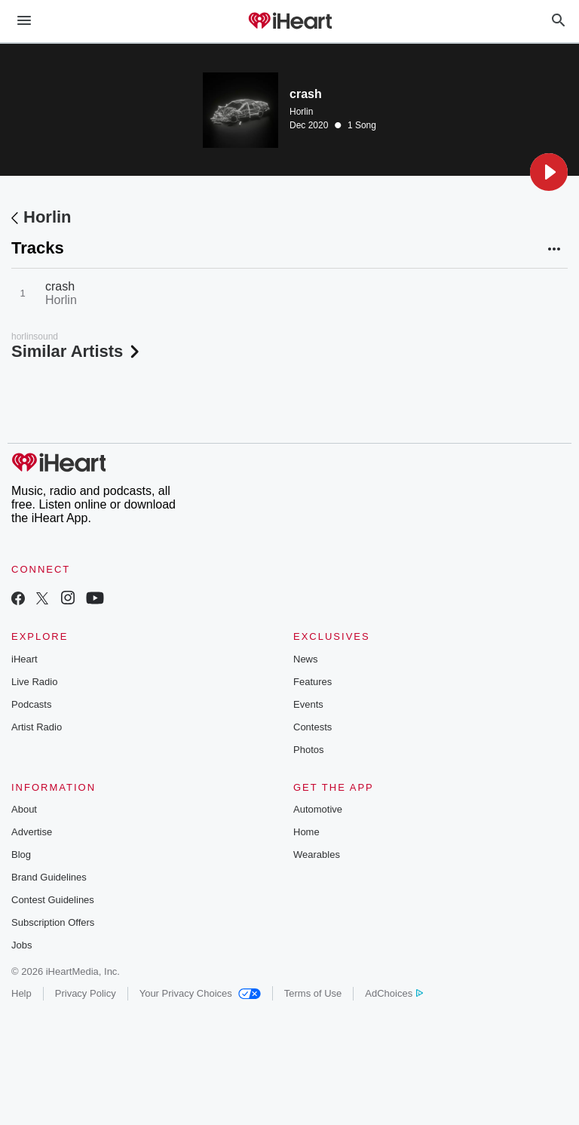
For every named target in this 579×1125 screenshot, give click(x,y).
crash (60, 286)
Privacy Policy (85, 993)
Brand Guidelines (49, 877)
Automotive (317, 809)
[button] (549, 172)
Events (308, 704)
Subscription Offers (52, 922)
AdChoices (394, 993)
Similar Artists (76, 351)
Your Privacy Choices (200, 993)
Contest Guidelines (52, 899)
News (305, 659)
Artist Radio (36, 727)
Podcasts (31, 704)
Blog (21, 854)
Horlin (301, 111)
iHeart (24, 659)
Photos (308, 749)
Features (312, 681)
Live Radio (34, 681)
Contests (312, 727)
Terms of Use (313, 993)
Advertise (31, 832)
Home (306, 832)
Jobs (21, 945)
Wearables (316, 854)
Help (21, 993)
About (24, 809)
